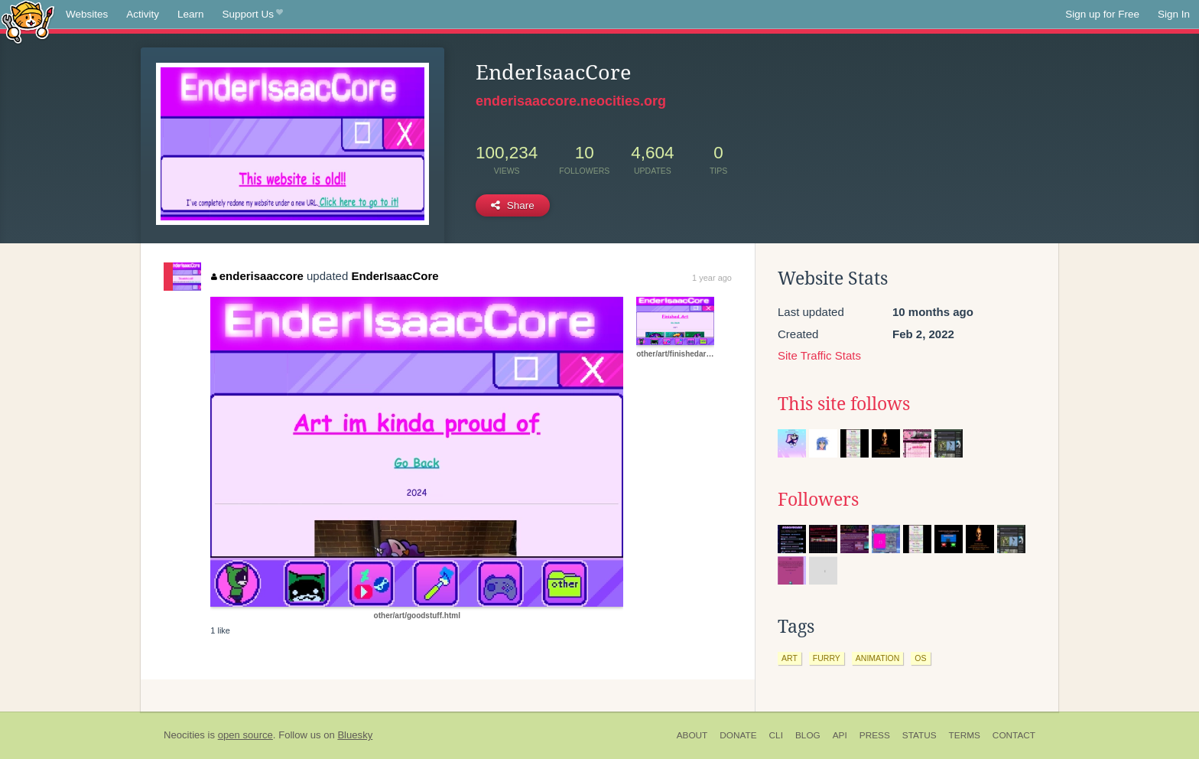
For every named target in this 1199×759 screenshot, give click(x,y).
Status (919, 735)
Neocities (184, 735)
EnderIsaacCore (394, 275)
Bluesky (354, 735)
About (692, 735)
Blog (807, 735)
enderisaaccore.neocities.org (571, 101)
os (920, 658)
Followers (818, 500)
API (840, 735)
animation (878, 658)
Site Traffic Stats (819, 355)
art (789, 658)
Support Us (253, 14)
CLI (776, 735)
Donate (738, 735)
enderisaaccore (257, 275)
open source (245, 735)
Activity (142, 14)
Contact (1014, 735)
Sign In (1174, 14)
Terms (964, 735)
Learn (190, 14)
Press (874, 735)
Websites (87, 14)
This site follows (844, 404)
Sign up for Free (1102, 14)
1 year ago (712, 277)
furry (826, 658)
